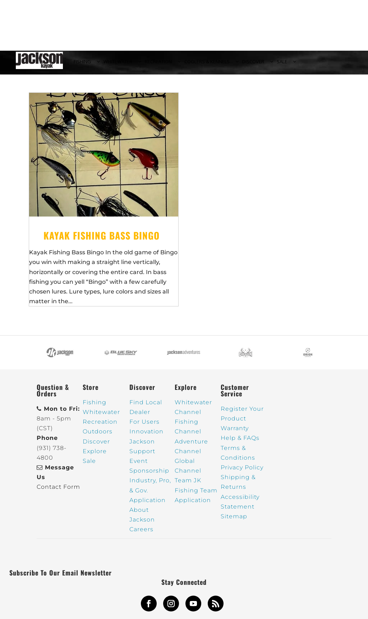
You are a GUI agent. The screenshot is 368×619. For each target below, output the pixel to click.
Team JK (188, 484)
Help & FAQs (240, 442)
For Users (144, 426)
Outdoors (97, 435)
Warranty (235, 432)
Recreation (100, 426)
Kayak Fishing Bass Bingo (101, 240)
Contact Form (58, 491)
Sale (89, 465)
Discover (96, 445)
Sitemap (234, 520)
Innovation (146, 435)
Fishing (94, 406)
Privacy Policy (242, 471)
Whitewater (101, 416)
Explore (95, 455)
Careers (141, 533)
